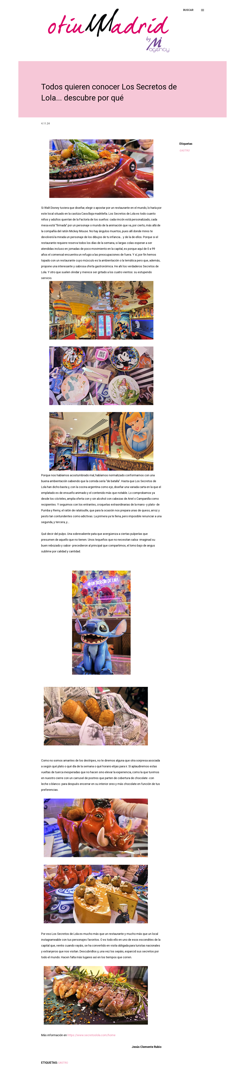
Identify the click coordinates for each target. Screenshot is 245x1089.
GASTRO (184, 150)
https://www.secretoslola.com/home (92, 1035)
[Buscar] (188, 10)
